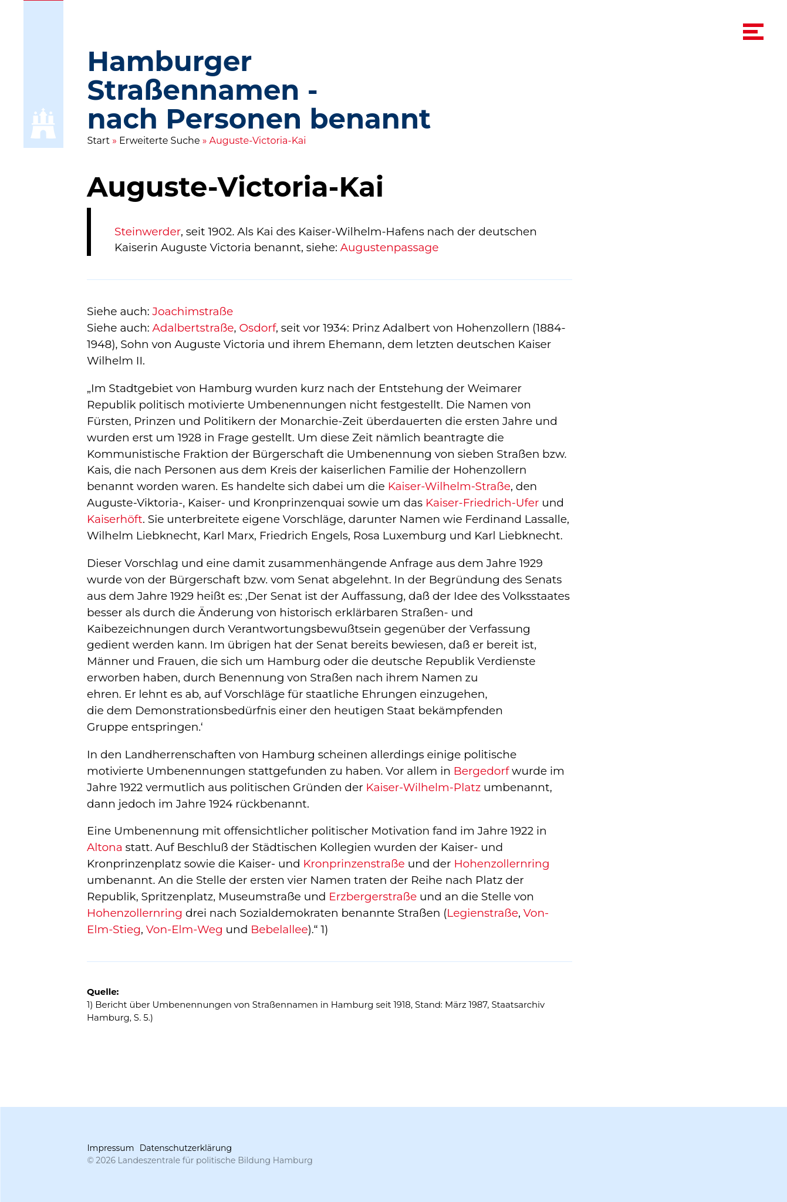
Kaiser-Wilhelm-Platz (423, 787)
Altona (105, 847)
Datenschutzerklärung (186, 1148)
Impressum (110, 1148)
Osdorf (257, 328)
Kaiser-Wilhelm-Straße (449, 486)
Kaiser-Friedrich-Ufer (482, 502)
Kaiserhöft (115, 519)
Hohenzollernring (502, 863)
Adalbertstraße (193, 328)
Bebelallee (280, 929)
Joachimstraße (193, 311)
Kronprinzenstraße (354, 863)
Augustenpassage (389, 248)
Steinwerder (147, 231)
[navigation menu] (753, 32)
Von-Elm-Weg (184, 929)
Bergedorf (481, 771)
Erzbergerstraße (373, 896)
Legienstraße (483, 913)
